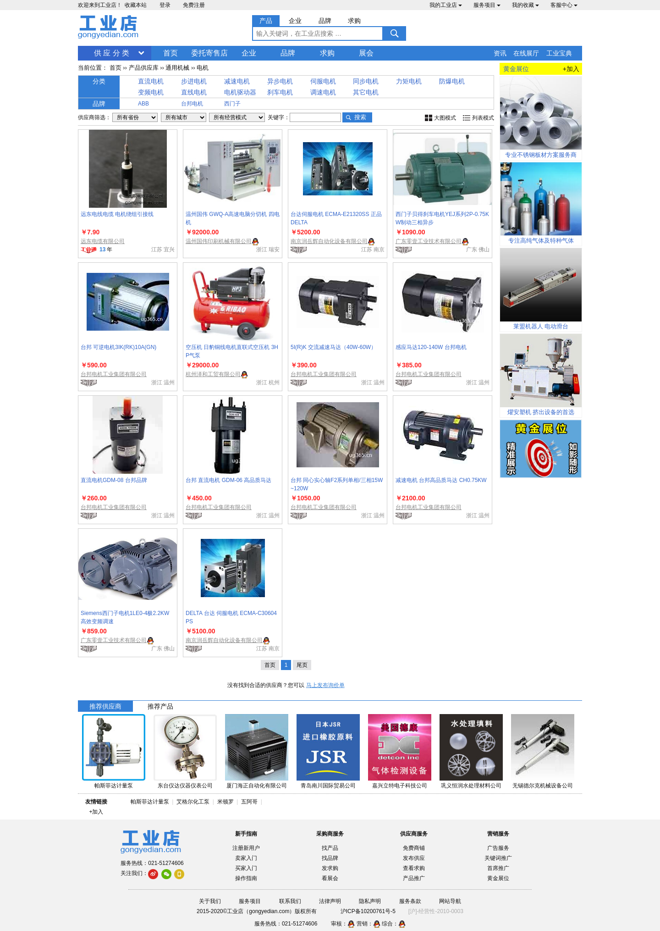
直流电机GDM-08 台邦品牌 (114, 480)
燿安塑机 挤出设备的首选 (541, 412)
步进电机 (194, 81)
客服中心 (564, 5)
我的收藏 (525, 5)
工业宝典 (559, 53)
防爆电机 (452, 81)
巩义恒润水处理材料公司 (471, 785)
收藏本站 (136, 5)
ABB (143, 103)
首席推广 (498, 868)
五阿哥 (249, 801)
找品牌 (330, 858)
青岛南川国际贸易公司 (328, 785)
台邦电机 (192, 103)
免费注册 (194, 5)
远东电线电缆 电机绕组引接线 (117, 214)
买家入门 (246, 868)
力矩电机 (409, 81)
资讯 (500, 53)
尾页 (302, 665)
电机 (203, 67)
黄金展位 (498, 878)
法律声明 (330, 901)
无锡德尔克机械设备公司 (542, 785)
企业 (249, 53)
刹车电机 (280, 92)
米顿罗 (227, 801)
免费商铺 (414, 848)
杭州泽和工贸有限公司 (213, 374)
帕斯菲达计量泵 (113, 785)
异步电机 (280, 81)
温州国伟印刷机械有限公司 (219, 241)
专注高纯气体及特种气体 (541, 240)
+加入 (571, 68)
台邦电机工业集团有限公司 (114, 374)
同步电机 (366, 81)
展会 (366, 53)
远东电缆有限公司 (103, 241)
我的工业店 (445, 5)
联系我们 (290, 901)
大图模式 (445, 118)
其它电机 (366, 92)
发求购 (330, 868)
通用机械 (177, 67)
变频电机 (151, 92)
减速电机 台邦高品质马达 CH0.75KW (441, 480)
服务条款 (410, 901)
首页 (170, 53)
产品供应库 (144, 67)
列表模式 (483, 118)
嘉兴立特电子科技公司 (399, 785)
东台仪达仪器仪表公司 (185, 785)
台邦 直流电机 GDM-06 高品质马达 (228, 480)
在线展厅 (526, 53)
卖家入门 (246, 858)
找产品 (330, 848)
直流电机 (151, 81)
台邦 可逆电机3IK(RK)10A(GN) (118, 347)
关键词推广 (498, 858)
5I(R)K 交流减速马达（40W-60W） (333, 347)
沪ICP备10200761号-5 (368, 911)
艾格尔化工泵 (192, 801)
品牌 (287, 53)
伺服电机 (323, 81)
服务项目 (486, 5)
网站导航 (450, 901)
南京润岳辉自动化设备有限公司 (329, 241)
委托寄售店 (209, 53)
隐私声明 (370, 901)
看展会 (330, 878)
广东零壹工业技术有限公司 (429, 241)
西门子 (232, 103)
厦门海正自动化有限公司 (256, 785)
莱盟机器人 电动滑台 (541, 326)
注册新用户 (246, 848)
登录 (165, 5)
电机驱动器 (240, 92)
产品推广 (414, 878)
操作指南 (246, 878)
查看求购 (414, 868)
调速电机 (323, 92)
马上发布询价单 (325, 685)
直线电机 (194, 92)
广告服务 (498, 848)
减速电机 (237, 81)
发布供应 (414, 858)
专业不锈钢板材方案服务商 (541, 154)
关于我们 (210, 901)
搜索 (360, 117)
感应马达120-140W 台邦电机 (431, 347)
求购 (327, 53)
